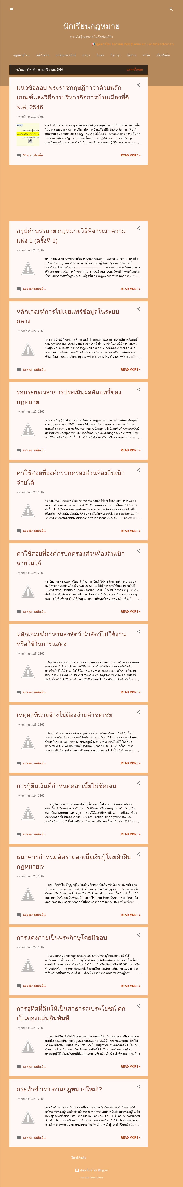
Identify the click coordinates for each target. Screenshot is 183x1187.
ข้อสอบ (131, 55)
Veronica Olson (96, 1178)
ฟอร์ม (146, 55)
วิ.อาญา (115, 55)
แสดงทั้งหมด (135, 69)
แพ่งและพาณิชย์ (66, 55)
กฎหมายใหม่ (21, 55)
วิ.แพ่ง (100, 55)
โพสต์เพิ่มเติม (78, 1157)
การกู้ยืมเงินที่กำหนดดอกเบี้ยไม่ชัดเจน (66, 785)
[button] (138, 85)
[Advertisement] (162, 118)
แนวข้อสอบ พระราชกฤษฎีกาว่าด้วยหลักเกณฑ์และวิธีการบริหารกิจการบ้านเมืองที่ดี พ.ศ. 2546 (73, 97)
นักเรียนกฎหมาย (91, 26)
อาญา (86, 55)
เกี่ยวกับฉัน (163, 55)
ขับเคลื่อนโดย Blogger (91, 1170)
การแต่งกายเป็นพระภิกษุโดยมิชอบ (62, 937)
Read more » (131, 155)
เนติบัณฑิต (42, 55)
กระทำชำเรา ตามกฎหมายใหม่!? (59, 1089)
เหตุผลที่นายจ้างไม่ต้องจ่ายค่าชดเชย (64, 714)
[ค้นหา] (171, 9)
